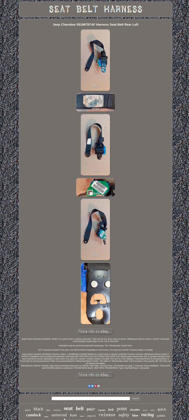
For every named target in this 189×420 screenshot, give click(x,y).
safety (123, 414)
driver (145, 410)
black (38, 408)
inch (48, 410)
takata (82, 416)
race (152, 410)
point (122, 408)
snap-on (91, 415)
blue (135, 415)
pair (91, 409)
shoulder (135, 409)
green (28, 410)
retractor (57, 410)
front (73, 415)
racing (147, 414)
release (107, 415)
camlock (33, 414)
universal (59, 415)
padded (161, 415)
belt (80, 408)
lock (111, 409)
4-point (101, 410)
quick (161, 409)
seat (68, 408)
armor (46, 416)
